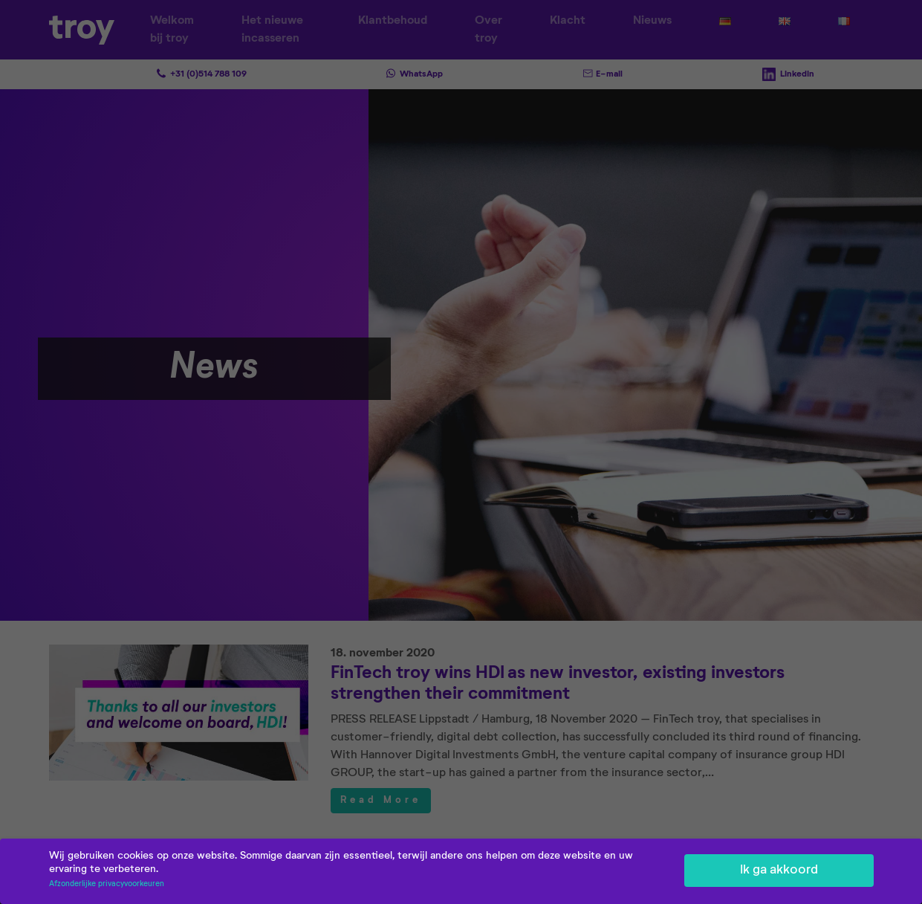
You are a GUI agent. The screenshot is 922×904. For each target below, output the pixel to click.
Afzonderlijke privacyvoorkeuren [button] (106, 885)
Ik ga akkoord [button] (779, 871)
